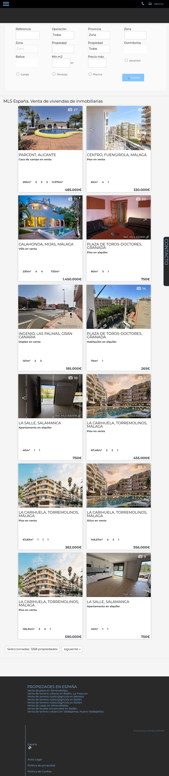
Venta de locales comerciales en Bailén (52, 708)
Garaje (22, 74)
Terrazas (59, 74)
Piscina (95, 74)
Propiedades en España (52, 687)
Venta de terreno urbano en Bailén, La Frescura (57, 693)
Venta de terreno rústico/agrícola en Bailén (54, 699)
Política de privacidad (41, 765)
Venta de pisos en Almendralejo (47, 690)
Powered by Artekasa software (149, 731)
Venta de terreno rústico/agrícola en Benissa (55, 696)
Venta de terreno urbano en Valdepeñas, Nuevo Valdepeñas (65, 711)
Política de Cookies (39, 771)
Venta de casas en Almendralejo (47, 705)
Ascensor (132, 60)
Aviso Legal (34, 759)
